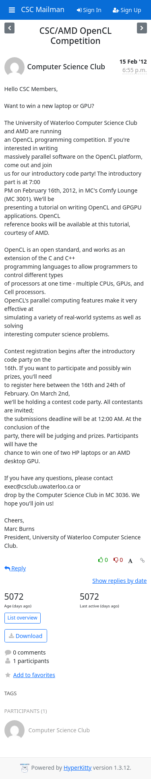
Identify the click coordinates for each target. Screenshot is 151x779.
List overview (22, 617)
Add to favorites (29, 675)
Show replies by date (119, 580)
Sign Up (127, 10)
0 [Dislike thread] (118, 560)
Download (25, 636)
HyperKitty (77, 767)
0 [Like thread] (103, 560)
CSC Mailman (42, 10)
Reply (15, 568)
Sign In (89, 10)
